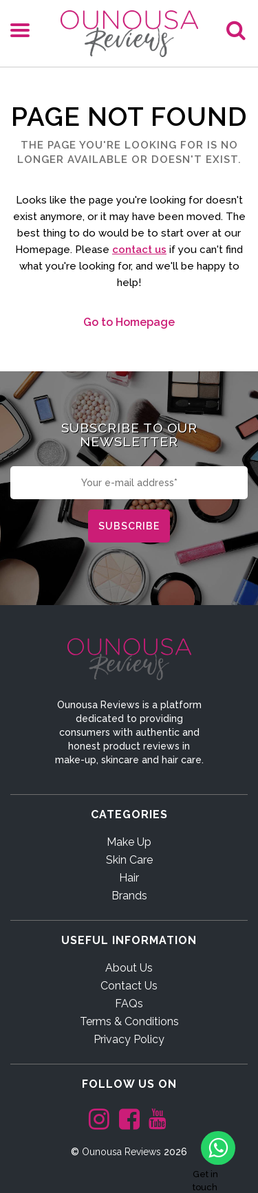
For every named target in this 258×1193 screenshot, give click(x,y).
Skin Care (129, 859)
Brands (129, 895)
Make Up (129, 842)
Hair (129, 877)
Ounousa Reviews (121, 1151)
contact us (139, 249)
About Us (129, 967)
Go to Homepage (129, 322)
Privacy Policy (129, 1039)
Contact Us (129, 985)
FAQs (129, 1003)
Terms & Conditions (129, 1021)
